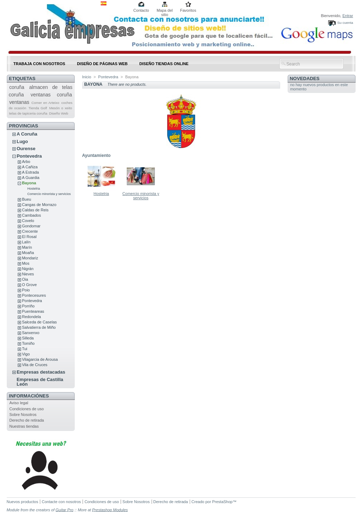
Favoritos (188, 10)
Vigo (26, 354)
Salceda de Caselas (39, 322)
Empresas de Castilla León (40, 382)
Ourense (26, 148)
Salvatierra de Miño (39, 327)
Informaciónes (29, 395)
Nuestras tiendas (24, 426)
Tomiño (28, 343)
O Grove (29, 285)
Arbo (26, 161)
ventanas (19, 102)
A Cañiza (30, 167)
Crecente (30, 231)
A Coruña (27, 134)
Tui (24, 349)
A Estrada (30, 172)
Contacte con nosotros (61, 502)
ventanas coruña (51, 94)
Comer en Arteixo (45, 103)
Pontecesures (34, 295)
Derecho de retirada (26, 420)
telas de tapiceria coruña (28, 113)
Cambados (31, 215)
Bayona (29, 183)
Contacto (141, 10)
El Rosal (29, 236)
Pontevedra (29, 156)
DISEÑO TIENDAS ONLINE (164, 64)
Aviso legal (18, 403)
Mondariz (30, 258)
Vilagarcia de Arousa (40, 359)
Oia (25, 279)
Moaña (28, 252)
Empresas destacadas (41, 372)
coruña (16, 87)
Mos (26, 263)
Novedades (305, 78)
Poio (26, 290)
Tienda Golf (37, 108)
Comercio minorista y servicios (49, 194)
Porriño (28, 306)
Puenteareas (33, 311)
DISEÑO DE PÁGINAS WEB (102, 64)
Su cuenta (345, 23)
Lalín (26, 242)
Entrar (347, 16)
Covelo (28, 220)
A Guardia (31, 177)
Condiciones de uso (26, 409)
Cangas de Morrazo (39, 204)
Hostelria (33, 188)
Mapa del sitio (165, 11)
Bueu (26, 199)
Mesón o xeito (60, 108)
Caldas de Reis (35, 210)
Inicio (86, 77)
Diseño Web (58, 113)
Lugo (22, 141)
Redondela (31, 317)
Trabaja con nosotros (39, 64)
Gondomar (31, 226)
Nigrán (27, 268)
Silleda (28, 338)
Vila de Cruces (34, 365)
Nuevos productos (22, 502)
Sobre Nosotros (22, 414)
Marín (27, 247)
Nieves (28, 274)
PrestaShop (222, 502)
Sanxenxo (31, 333)
